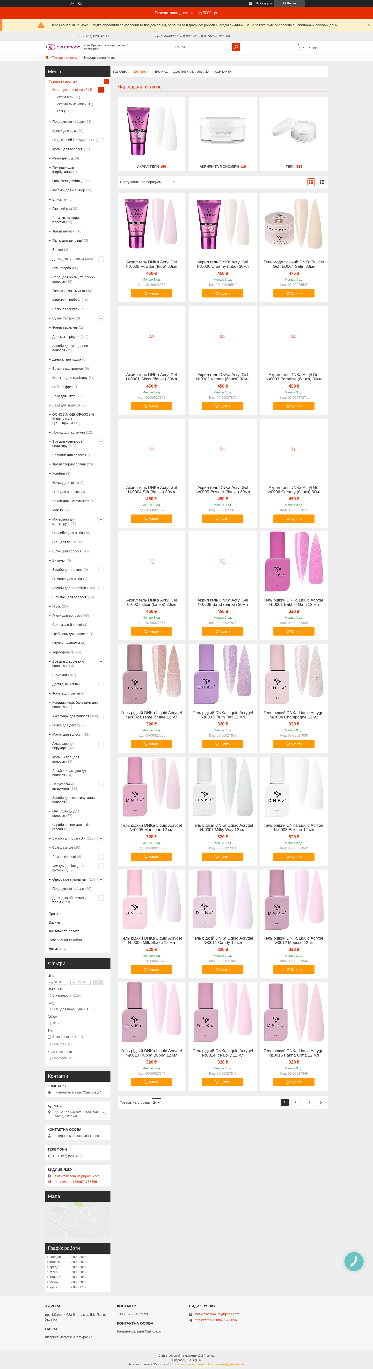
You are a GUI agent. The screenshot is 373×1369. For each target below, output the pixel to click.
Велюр (57, 250)
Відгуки (54, 922)
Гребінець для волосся (70, 634)
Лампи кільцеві (64, 857)
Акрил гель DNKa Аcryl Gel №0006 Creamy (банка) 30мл (294, 489)
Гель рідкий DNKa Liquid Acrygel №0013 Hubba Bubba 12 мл (151, 1053)
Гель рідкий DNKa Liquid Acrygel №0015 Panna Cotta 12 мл (294, 1053)
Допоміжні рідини (66, 337)
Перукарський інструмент (63, 786)
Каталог (141, 71)
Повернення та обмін (65, 940)
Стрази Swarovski (66, 643)
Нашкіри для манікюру (70, 378)
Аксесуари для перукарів (63, 746)
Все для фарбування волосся (68, 663)
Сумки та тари (63, 318)
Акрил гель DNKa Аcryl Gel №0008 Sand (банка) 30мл (222, 602)
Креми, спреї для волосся (65, 759)
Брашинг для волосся (69, 455)
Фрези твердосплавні (69, 464)
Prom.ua (209, 1355)
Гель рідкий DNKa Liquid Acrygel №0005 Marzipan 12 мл (151, 827)
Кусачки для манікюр (68, 190)
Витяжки (59, 560)
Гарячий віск (62, 208)
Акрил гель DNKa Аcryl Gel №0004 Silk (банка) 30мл (151, 489)
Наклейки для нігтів (67, 533)
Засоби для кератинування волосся (73, 800)
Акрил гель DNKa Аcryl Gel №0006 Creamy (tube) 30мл (223, 264)
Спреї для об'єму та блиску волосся (73, 279)
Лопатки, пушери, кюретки (66, 220)
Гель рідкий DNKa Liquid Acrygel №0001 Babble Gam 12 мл (294, 602)
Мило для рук (63, 158)
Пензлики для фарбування (63, 170)
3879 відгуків (263, 3)
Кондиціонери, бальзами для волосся (75, 705)
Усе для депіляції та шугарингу (68, 868)
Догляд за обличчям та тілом (70, 900)
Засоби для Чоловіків (69, 588)
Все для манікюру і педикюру (67, 444)
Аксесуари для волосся (70, 716)
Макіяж (58, 510)
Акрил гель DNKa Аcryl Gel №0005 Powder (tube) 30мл (151, 264)
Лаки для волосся (66, 405)
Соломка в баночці (67, 625)
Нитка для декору (66, 725)
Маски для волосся (67, 734)
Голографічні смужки (68, 291)
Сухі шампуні (62, 847)
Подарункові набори (68, 121)
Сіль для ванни (64, 542)
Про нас (161, 71)
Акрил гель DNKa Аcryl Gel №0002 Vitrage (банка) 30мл (222, 377)
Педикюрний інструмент (71, 140)
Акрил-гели (148, 166)
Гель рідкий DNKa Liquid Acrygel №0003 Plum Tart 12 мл (222, 715)
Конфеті (58, 473)
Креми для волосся (67, 149)
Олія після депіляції (67, 181)
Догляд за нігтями (66, 684)
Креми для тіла (64, 131)
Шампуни (59, 675)
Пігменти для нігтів (67, 579)
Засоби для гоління (67, 570)
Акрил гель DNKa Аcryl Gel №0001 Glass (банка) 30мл (151, 377)
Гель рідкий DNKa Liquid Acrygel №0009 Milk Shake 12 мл (151, 940)
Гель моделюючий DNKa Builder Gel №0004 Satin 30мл (294, 264)
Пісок (56, 606)
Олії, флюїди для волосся (65, 813)
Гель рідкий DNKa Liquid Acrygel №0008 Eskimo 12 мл (294, 827)
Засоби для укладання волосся (70, 348)
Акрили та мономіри (219, 166)
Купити (153, 293)
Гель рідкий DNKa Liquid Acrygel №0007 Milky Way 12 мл (222, 827)
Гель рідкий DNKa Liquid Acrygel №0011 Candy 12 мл (222, 940)
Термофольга (63, 652)
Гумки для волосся (67, 615)
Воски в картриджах (68, 368)
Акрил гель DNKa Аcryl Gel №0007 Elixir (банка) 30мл (151, 602)
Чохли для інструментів (70, 501)
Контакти (223, 71)
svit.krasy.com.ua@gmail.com (77, 1176)
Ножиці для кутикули (68, 432)
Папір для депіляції (67, 240)
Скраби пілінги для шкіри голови (72, 827)
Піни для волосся (66, 492)
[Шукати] (236, 47)
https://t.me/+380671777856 (76, 1182)
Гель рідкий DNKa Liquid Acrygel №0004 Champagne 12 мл (294, 715)
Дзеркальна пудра (66, 359)
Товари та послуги (66, 57)
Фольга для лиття (66, 693)
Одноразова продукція (70, 879)
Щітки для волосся (67, 551)
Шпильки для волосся (69, 597)
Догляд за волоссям (68, 259)
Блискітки (59, 199)
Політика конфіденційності (226, 1364)
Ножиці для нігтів (65, 483)
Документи (57, 949)
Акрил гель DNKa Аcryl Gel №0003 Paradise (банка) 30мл (294, 377)
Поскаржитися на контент (188, 1364)
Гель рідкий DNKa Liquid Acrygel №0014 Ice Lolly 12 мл (222, 1053)
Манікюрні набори (66, 300)
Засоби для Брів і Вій (69, 838)
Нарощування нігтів (67, 90)
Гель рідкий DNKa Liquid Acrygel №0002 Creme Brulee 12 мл (151, 715)
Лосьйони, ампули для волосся (70, 773)
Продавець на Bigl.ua (186, 1360)
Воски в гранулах (65, 309)
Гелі (289, 166)
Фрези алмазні (63, 231)
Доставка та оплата (191, 71)
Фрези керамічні (65, 327)
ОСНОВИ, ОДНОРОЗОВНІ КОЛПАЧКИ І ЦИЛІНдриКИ (73, 419)
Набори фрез (62, 387)
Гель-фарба (61, 268)
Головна (121, 71)
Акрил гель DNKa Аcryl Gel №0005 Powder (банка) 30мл (223, 489)
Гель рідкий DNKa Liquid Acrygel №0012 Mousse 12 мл (294, 940)
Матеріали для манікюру (64, 521)
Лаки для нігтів (64, 396)
